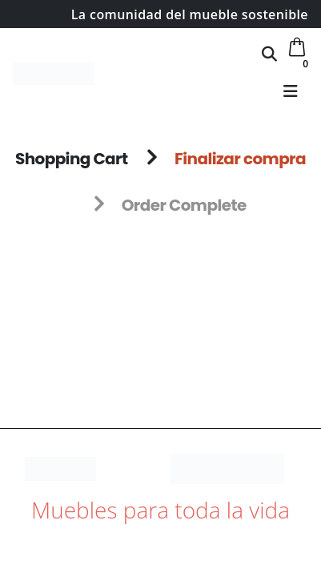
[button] (269, 53)
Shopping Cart (71, 158)
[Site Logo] (53, 74)
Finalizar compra (240, 158)
